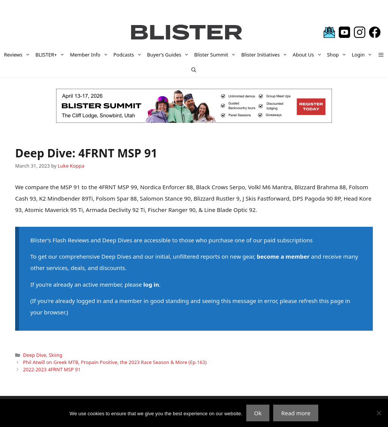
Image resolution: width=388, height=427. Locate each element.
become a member (283, 256)
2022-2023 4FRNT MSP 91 (52, 369)
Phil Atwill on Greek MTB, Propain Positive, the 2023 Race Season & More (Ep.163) (115, 362)
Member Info (90, 54)
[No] (378, 413)
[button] (381, 54)
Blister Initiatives (265, 54)
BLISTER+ (51, 54)
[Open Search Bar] (194, 69)
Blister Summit (216, 54)
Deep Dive (34, 355)
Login (363, 54)
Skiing (56, 355)
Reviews (18, 54)
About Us (308, 54)
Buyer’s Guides (169, 54)
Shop (338, 54)
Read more (295, 413)
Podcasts (128, 54)
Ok (258, 413)
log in (151, 284)
